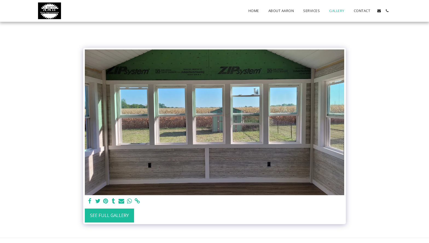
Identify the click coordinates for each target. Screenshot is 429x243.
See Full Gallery (109, 215)
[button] (379, 11)
